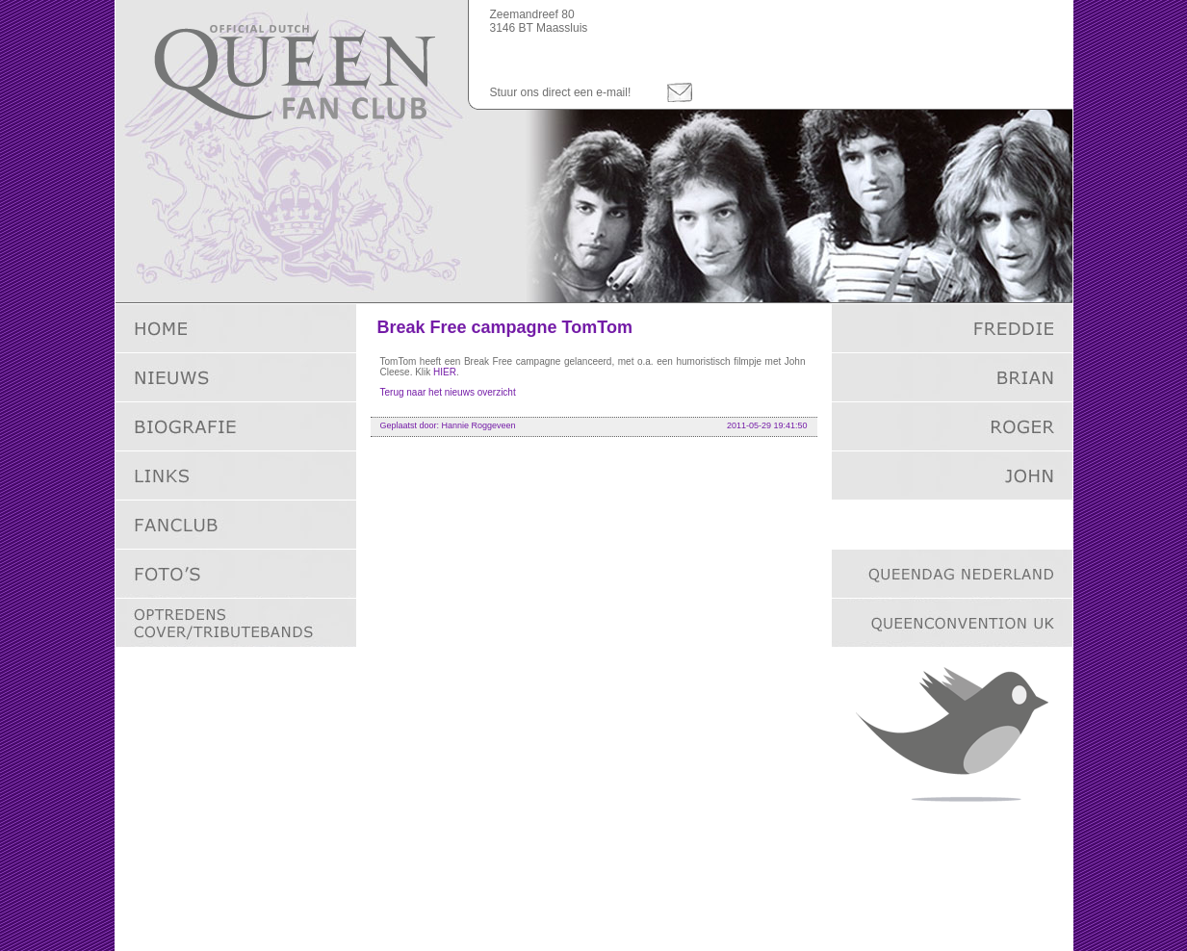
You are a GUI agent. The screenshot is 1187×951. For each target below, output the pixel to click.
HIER (444, 372)
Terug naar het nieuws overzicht (448, 392)
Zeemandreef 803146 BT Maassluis (539, 21)
